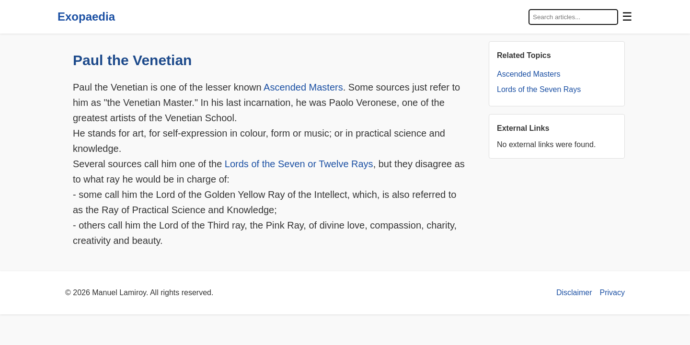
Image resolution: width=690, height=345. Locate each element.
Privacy (612, 292)
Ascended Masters (303, 87)
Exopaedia (86, 16)
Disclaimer (574, 292)
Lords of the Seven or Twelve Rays (299, 164)
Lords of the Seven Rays (539, 89)
